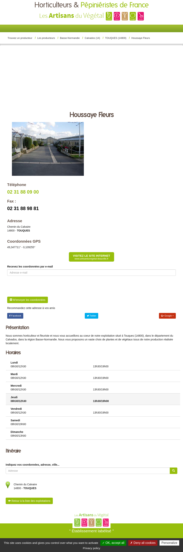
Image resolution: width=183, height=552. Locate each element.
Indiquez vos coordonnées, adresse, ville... (32, 464)
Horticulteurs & (91, 5)
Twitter (91, 315)
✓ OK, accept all (113, 542)
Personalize (169, 542)
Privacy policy (91, 548)
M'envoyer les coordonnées (27, 299)
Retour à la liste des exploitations (29, 500)
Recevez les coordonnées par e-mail (30, 266)
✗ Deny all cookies (143, 542)
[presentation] (36, 286)
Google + (167, 315)
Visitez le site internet (91, 257)
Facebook (15, 315)
